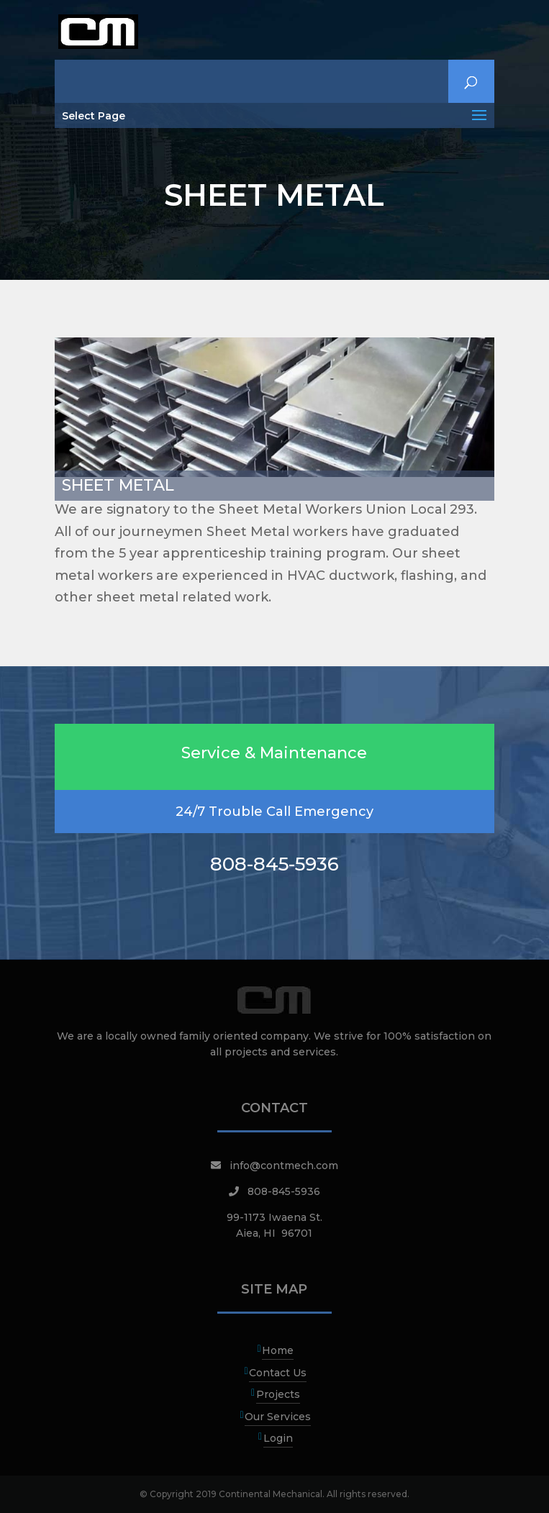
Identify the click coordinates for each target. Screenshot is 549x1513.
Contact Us (278, 1372)
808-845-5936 (284, 1191)
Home (278, 1350)
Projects (278, 1394)
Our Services (278, 1416)
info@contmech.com (284, 1165)
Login (278, 1438)
